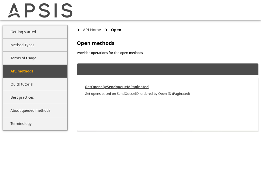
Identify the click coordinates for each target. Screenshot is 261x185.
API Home (92, 29)
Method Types (22, 44)
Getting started (23, 31)
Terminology (21, 123)
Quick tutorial (22, 84)
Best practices (22, 97)
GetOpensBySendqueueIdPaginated (117, 86)
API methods (22, 71)
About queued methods (30, 110)
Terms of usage (23, 57)
